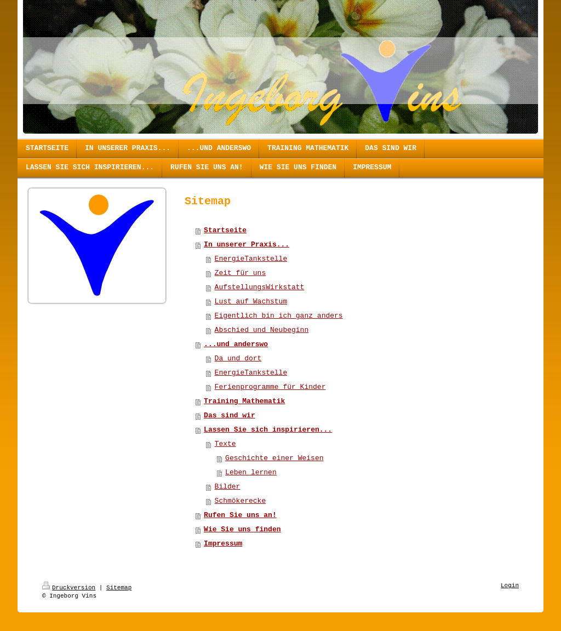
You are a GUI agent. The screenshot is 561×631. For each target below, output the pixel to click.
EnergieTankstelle (251, 259)
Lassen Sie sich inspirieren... (268, 430)
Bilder (228, 487)
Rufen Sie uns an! (240, 515)
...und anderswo (236, 344)
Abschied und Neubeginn (262, 330)
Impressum (223, 544)
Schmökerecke (240, 501)
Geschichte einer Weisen (274, 458)
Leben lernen (251, 472)
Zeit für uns (240, 273)
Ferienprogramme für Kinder (270, 387)
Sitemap (118, 587)
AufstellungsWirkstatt (260, 287)
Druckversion (68, 587)
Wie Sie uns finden (242, 529)
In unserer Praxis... (246, 244)
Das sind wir (229, 415)
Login (510, 585)
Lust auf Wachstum (251, 301)
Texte (225, 444)
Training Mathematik (244, 401)
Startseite (225, 230)
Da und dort (238, 358)
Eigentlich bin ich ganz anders (279, 316)
